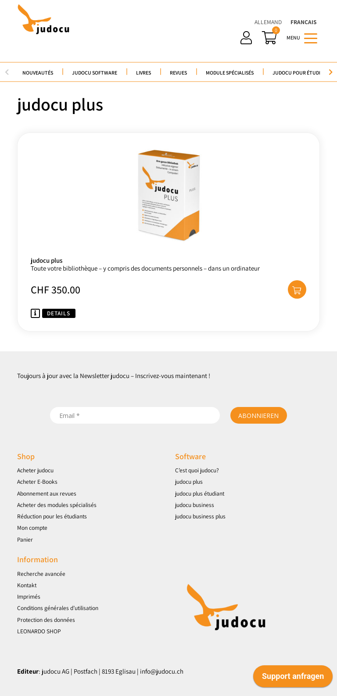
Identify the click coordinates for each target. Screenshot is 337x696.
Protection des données (46, 620)
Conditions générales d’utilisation (57, 608)
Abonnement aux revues (46, 493)
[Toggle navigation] (310, 38)
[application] (293, 678)
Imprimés (28, 596)
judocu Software (94, 72)
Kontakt (26, 585)
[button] (297, 289)
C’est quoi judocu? (197, 470)
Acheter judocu (35, 470)
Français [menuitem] (303, 22)
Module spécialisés (230, 72)
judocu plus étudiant (199, 493)
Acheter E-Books (37, 481)
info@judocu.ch (161, 671)
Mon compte (32, 528)
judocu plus (189, 481)
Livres (143, 72)
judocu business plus (200, 516)
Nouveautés (37, 72)
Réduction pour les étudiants (52, 516)
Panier (25, 539)
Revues (178, 72)
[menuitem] (268, 22)
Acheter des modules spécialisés (57, 505)
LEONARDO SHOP (39, 631)
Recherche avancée (41, 574)
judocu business (194, 505)
